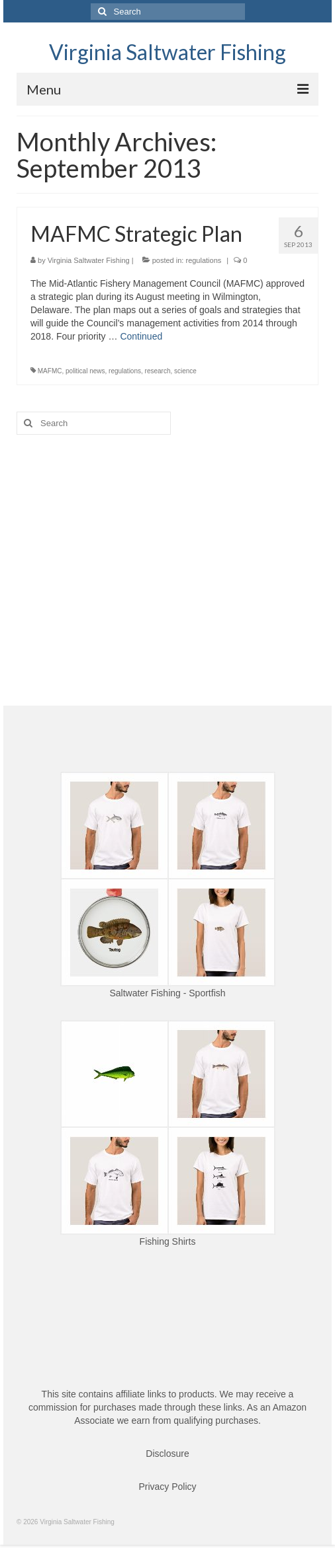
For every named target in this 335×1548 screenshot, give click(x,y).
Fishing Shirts (168, 1241)
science (185, 371)
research (158, 371)
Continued (141, 336)
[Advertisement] (167, 547)
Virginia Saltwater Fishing (167, 52)
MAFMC (50, 371)
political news (85, 371)
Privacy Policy (167, 1486)
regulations (203, 260)
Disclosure (167, 1453)
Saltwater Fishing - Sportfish (167, 993)
